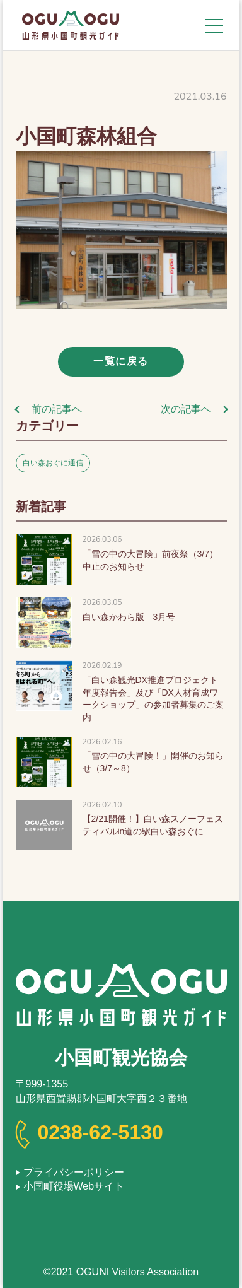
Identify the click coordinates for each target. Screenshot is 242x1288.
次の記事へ (186, 409)
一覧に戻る (121, 361)
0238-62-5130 (100, 1132)
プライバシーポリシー (73, 1172)
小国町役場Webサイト (74, 1186)
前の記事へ (57, 409)
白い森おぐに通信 (53, 463)
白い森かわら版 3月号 (129, 617)
